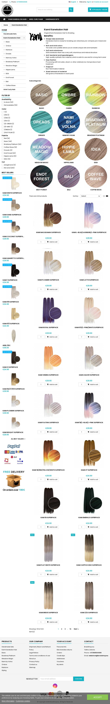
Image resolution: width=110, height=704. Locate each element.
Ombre (8, 46)
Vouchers (60, 661)
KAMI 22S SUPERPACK (89, 612)
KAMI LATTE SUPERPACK (89, 280)
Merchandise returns (64, 650)
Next (76, 629)
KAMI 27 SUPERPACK (89, 470)
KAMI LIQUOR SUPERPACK (89, 375)
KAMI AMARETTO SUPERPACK (14, 258)
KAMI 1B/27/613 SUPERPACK (14, 389)
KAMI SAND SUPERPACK (12, 214)
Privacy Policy (34, 661)
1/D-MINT (8, 127)
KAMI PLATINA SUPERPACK (48, 422)
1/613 (7, 121)
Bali (7, 81)
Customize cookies (23, 701)
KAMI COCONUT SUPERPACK (14, 236)
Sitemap (32, 667)
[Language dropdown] (74, 2)
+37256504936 (21, 2)
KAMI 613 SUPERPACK (11, 323)
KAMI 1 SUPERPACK (10, 280)
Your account (64, 641)
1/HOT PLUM (9, 132)
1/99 (6, 115)
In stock (8, 102)
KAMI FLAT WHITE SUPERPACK (48, 565)
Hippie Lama (10, 70)
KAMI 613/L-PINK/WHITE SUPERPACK (89, 327)
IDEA (7, 73)
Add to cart (52, 242)
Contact (4, 2)
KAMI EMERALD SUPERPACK (89, 517)
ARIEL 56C (6, 345)
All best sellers (18, 439)
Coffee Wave (11, 85)
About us (32, 658)
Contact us (33, 664)
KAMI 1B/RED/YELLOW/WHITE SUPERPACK (48, 470)
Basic (8, 42)
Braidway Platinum (12, 62)
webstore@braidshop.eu (98, 656)
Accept (97, 697)
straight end (10, 165)
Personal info (61, 647)
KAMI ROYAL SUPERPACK (48, 327)
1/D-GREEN (9, 124)
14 (70, 629)
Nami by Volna (11, 58)
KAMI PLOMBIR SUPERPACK (13, 410)
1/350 (7, 118)
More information (8, 701)
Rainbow (9, 50)
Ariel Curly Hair (36, 19)
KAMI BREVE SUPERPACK (48, 612)
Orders (59, 653)
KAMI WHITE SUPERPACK (12, 193)
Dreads (8, 54)
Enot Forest (10, 77)
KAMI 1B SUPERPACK (48, 517)
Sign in (89, 2)
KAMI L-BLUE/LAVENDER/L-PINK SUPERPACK (89, 232)
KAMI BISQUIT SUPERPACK (13, 432)
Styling (4, 670)
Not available (10, 105)
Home (4, 30)
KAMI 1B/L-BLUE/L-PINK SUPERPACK (89, 422)
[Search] (55, 9)
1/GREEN (8, 130)
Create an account (101, 2)
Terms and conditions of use (39, 656)
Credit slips (61, 656)
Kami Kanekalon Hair (17, 19)
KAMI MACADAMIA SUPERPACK (48, 232)
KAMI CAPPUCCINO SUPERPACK (89, 565)
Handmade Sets (52, 19)
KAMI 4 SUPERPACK (10, 367)
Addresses (61, 658)
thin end (9, 168)
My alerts (60, 664)
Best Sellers (7, 172)
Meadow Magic (11, 66)
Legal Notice (33, 653)
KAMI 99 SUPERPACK (11, 302)
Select (90, 196)
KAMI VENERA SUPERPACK (48, 375)
